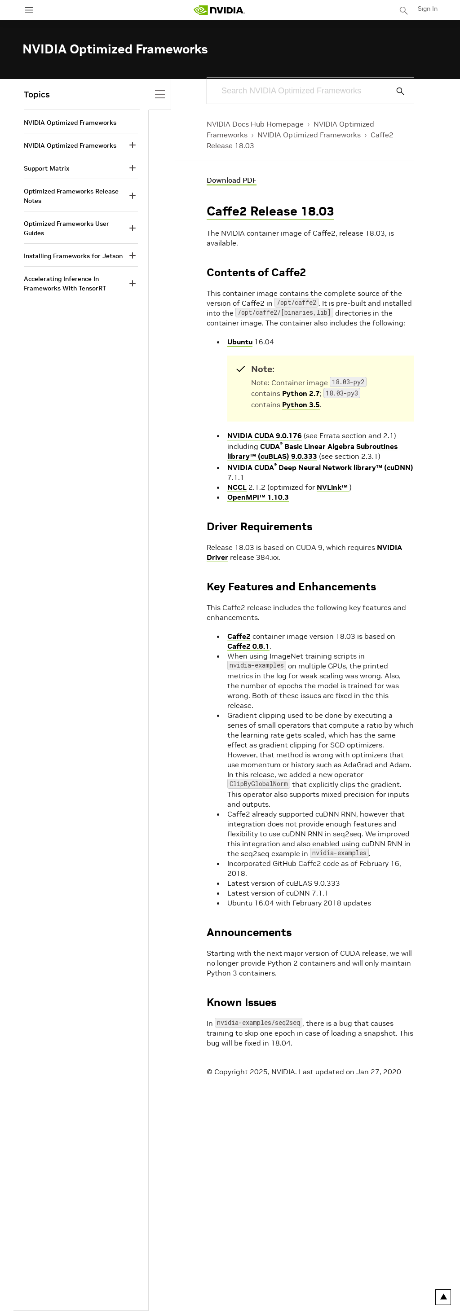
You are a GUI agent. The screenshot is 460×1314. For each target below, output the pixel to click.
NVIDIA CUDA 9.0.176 (264, 435)
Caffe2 (239, 636)
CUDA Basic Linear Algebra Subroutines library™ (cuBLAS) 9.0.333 (312, 451)
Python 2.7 (301, 393)
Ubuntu (239, 341)
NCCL (237, 487)
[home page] (219, 10)
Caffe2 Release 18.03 (270, 211)
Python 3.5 (301, 404)
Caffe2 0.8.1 (248, 646)
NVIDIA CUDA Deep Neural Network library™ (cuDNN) (320, 467)
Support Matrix (46, 168)
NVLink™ (333, 487)
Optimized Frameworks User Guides (66, 228)
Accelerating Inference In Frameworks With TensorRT (65, 283)
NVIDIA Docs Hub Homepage (255, 123)
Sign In (428, 8)
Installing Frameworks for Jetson (73, 256)
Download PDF (232, 180)
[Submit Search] (395, 91)
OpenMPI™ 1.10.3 (258, 496)
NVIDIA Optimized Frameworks (309, 134)
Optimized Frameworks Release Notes (71, 196)
